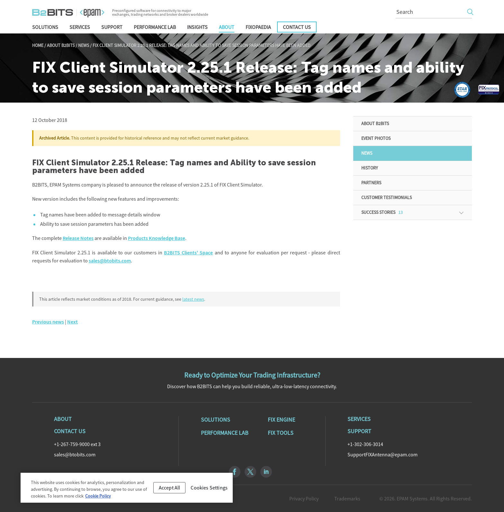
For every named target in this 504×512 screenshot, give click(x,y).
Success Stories (382, 212)
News (83, 45)
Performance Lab (155, 27)
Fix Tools (280, 432)
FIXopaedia (258, 27)
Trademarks (347, 498)
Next (72, 321)
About (226, 27)
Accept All (169, 489)
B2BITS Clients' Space (188, 252)
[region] (127, 490)
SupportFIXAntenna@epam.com (382, 454)
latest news (193, 299)
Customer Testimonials (386, 197)
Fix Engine (281, 419)
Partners (371, 183)
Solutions (45, 27)
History (369, 168)
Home (37, 45)
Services (79, 27)
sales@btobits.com (110, 260)
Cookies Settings (209, 489)
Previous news (48, 321)
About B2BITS (61, 45)
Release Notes (78, 238)
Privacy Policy (304, 498)
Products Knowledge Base (156, 238)
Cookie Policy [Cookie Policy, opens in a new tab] (98, 498)
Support (111, 27)
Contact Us (297, 27)
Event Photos (376, 138)
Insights (197, 27)
